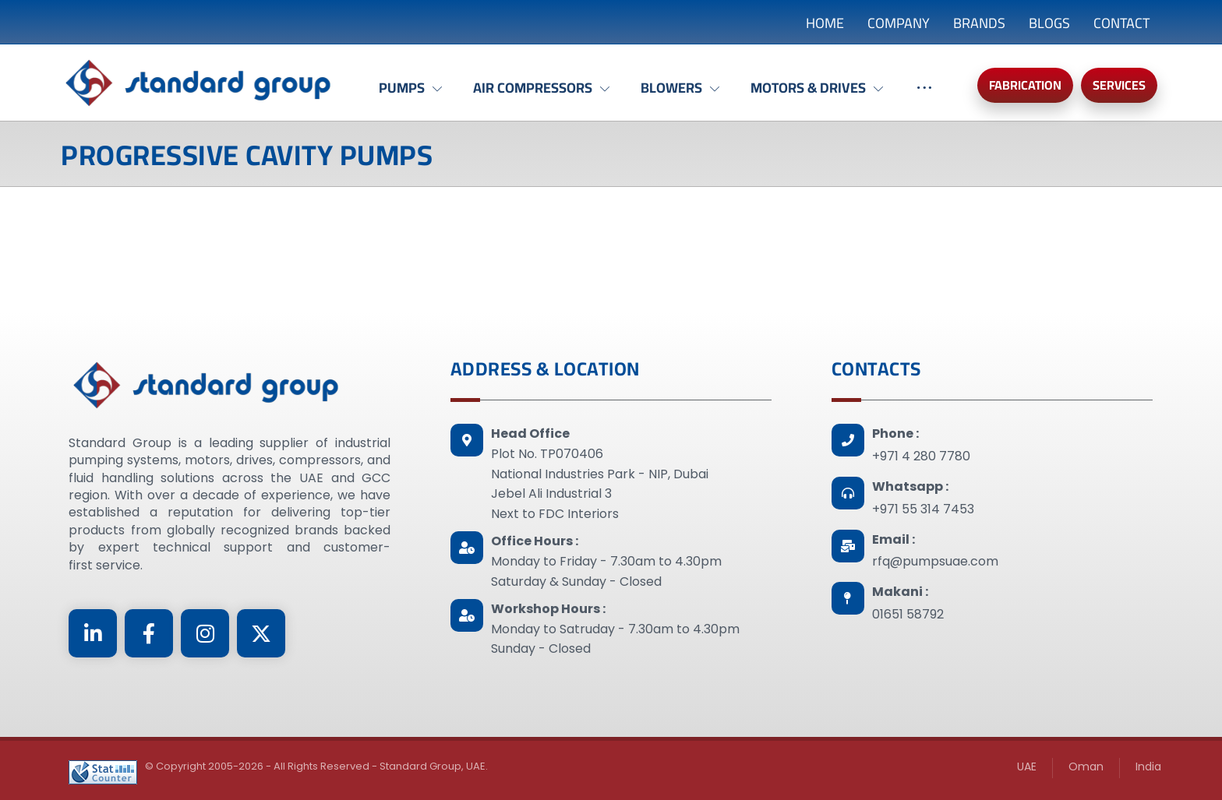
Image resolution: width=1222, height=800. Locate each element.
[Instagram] (205, 633)
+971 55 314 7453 (923, 509)
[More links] (924, 95)
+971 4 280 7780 (921, 456)
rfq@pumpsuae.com (935, 561)
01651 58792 (908, 614)
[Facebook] (149, 633)
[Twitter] (261, 633)
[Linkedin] (93, 633)
